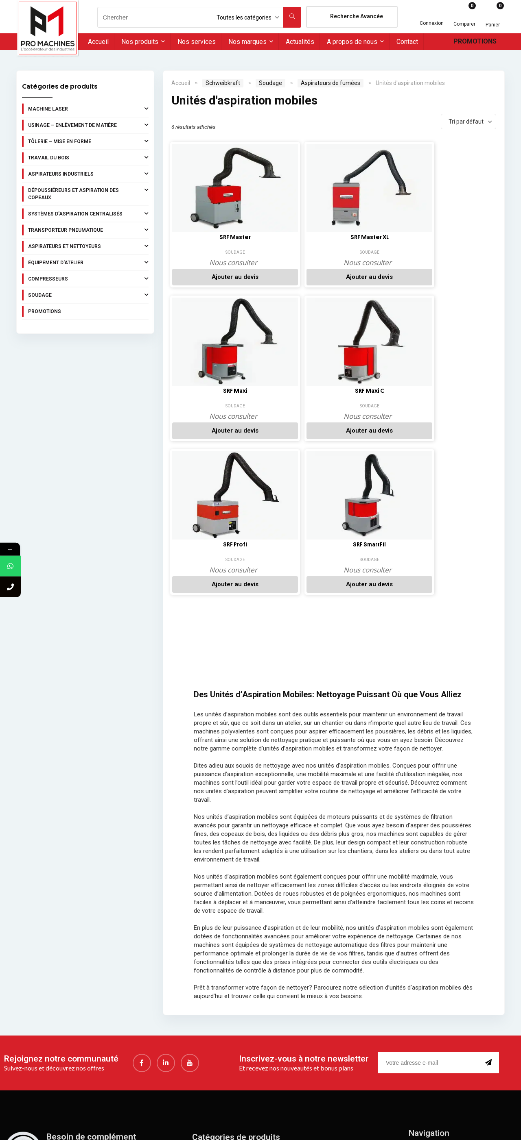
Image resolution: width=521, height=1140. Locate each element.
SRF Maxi (368, 237)
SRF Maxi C (448, 237)
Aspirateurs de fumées (330, 83)
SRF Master (208, 237)
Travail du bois (88, 157)
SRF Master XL (288, 237)
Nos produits (139, 42)
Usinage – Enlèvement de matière (88, 125)
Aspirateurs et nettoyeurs (88, 246)
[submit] (490, 916)
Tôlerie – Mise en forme (88, 141)
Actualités (300, 42)
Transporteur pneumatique (88, 230)
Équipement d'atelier (88, 262)
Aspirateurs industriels (88, 174)
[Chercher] (292, 17)
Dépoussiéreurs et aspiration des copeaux (88, 193)
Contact (407, 42)
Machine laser (88, 108)
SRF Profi (208, 388)
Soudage (88, 295)
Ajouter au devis (208, 277)
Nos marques (247, 42)
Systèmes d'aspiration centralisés (88, 213)
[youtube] (190, 916)
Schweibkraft (223, 83)
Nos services (196, 42)
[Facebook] (142, 916)
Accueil (98, 42)
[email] (430, 916)
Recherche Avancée (356, 16)
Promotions (475, 41)
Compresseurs (88, 278)
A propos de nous (352, 42)
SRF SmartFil (288, 388)
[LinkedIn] (166, 916)
